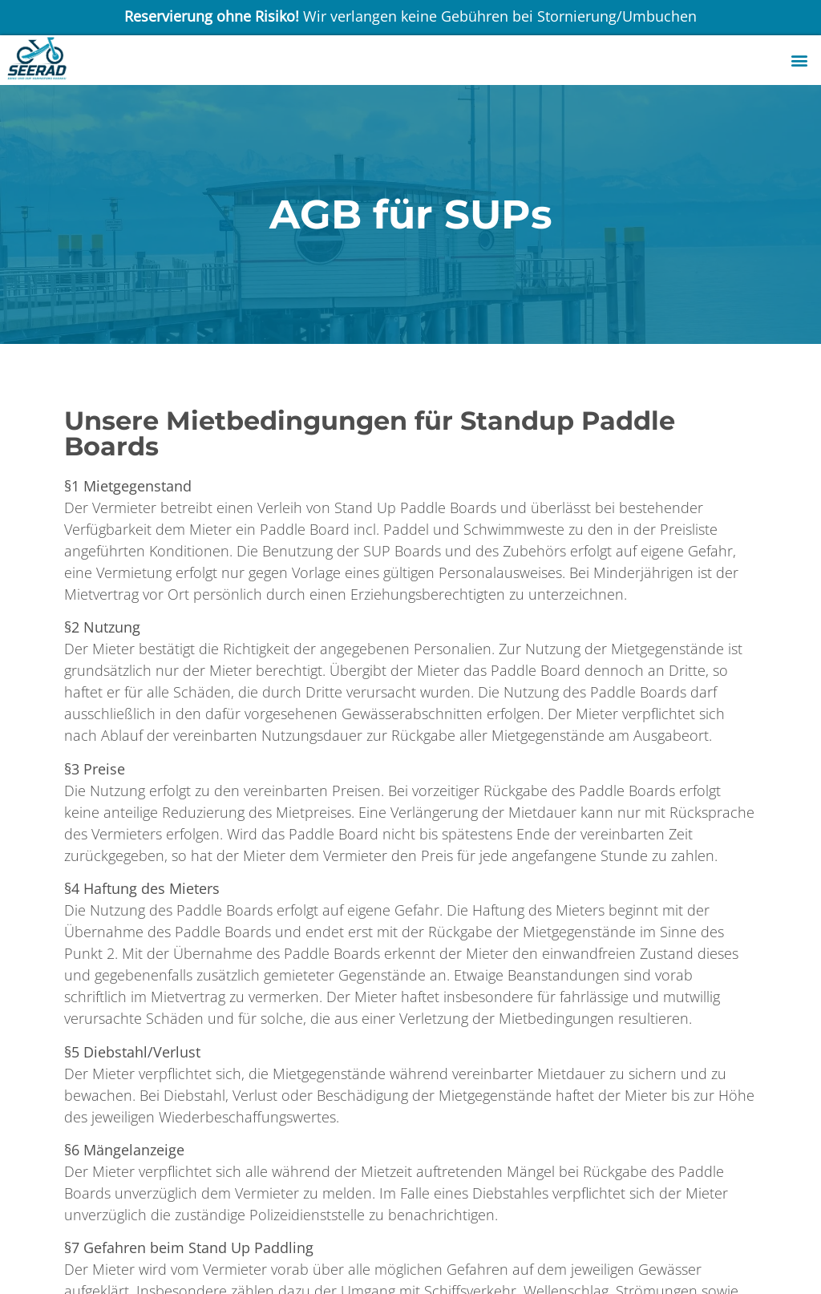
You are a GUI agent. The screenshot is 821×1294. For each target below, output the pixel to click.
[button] (800, 60)
